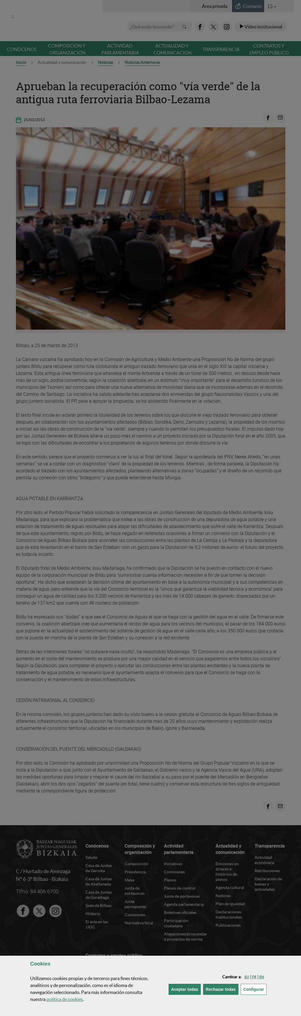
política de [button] (64, 999)
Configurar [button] (255, 989)
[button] (247, 977)
